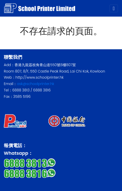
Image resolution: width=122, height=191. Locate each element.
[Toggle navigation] (114, 8)
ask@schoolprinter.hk (35, 83)
